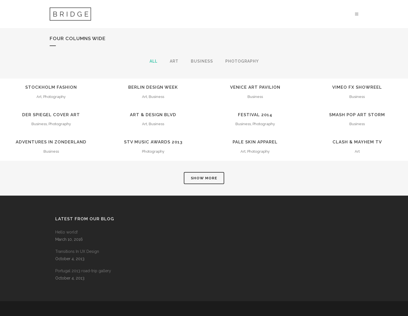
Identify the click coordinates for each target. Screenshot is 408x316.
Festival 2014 (255, 114)
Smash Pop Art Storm (357, 114)
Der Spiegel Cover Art (51, 114)
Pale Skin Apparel (255, 142)
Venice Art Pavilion (255, 87)
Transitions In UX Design (77, 251)
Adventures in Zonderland (51, 142)
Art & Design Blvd (153, 114)
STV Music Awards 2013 (153, 142)
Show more (204, 178)
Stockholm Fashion (51, 87)
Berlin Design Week (153, 87)
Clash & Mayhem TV (357, 142)
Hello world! (66, 232)
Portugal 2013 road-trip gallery (83, 271)
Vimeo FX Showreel (357, 87)
